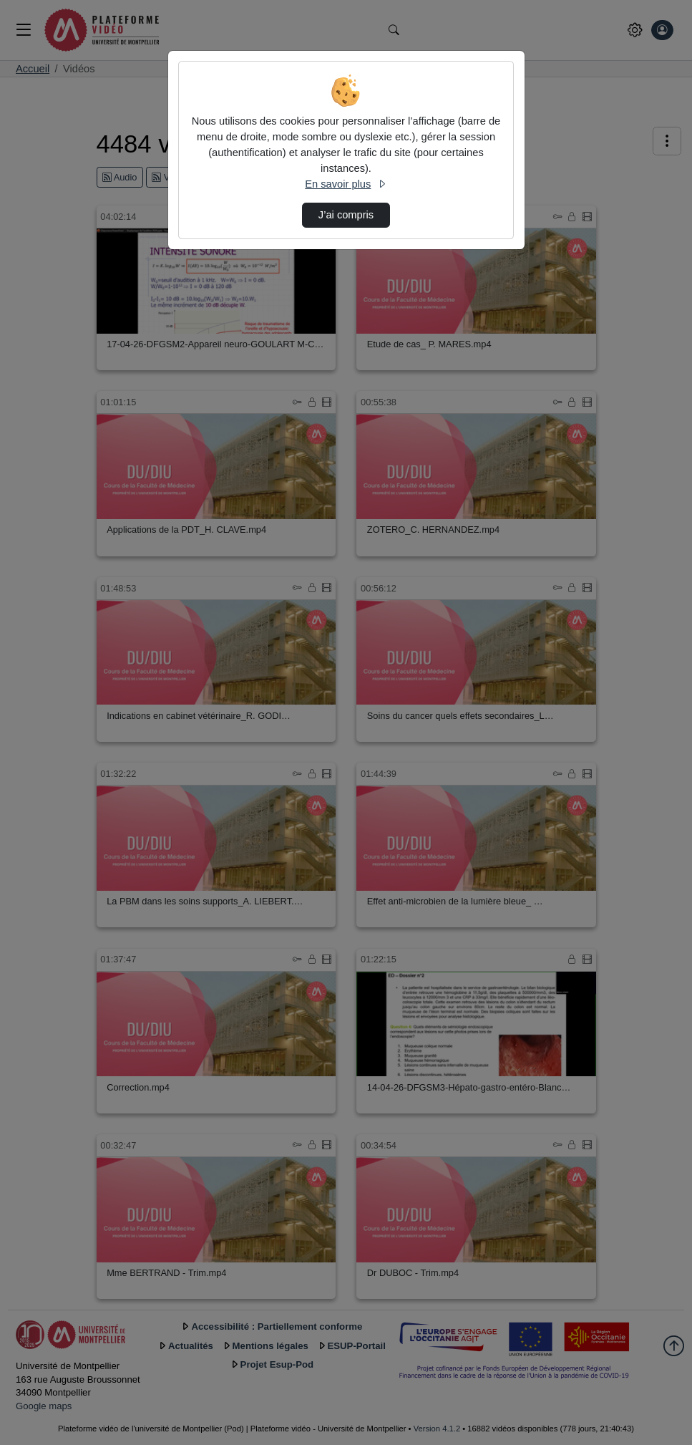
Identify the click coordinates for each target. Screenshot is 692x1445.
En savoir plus (345, 184)
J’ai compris (346, 215)
